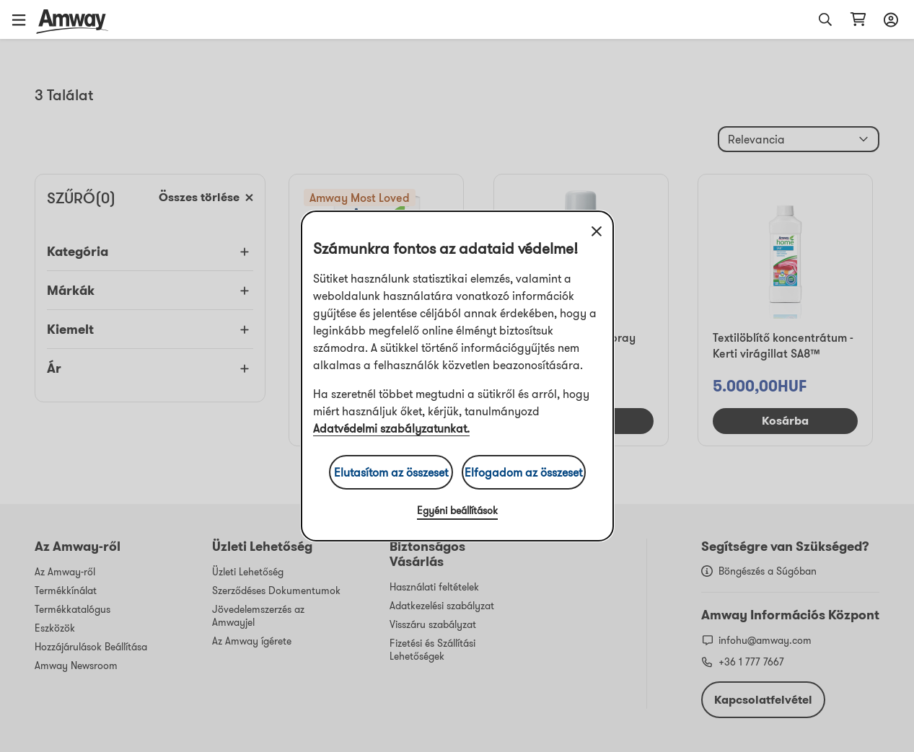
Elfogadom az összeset (523, 472)
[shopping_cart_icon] (858, 19)
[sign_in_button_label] (888, 19)
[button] (24, 19)
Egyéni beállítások (457, 510)
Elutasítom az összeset (391, 472)
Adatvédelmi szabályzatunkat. (391, 428)
